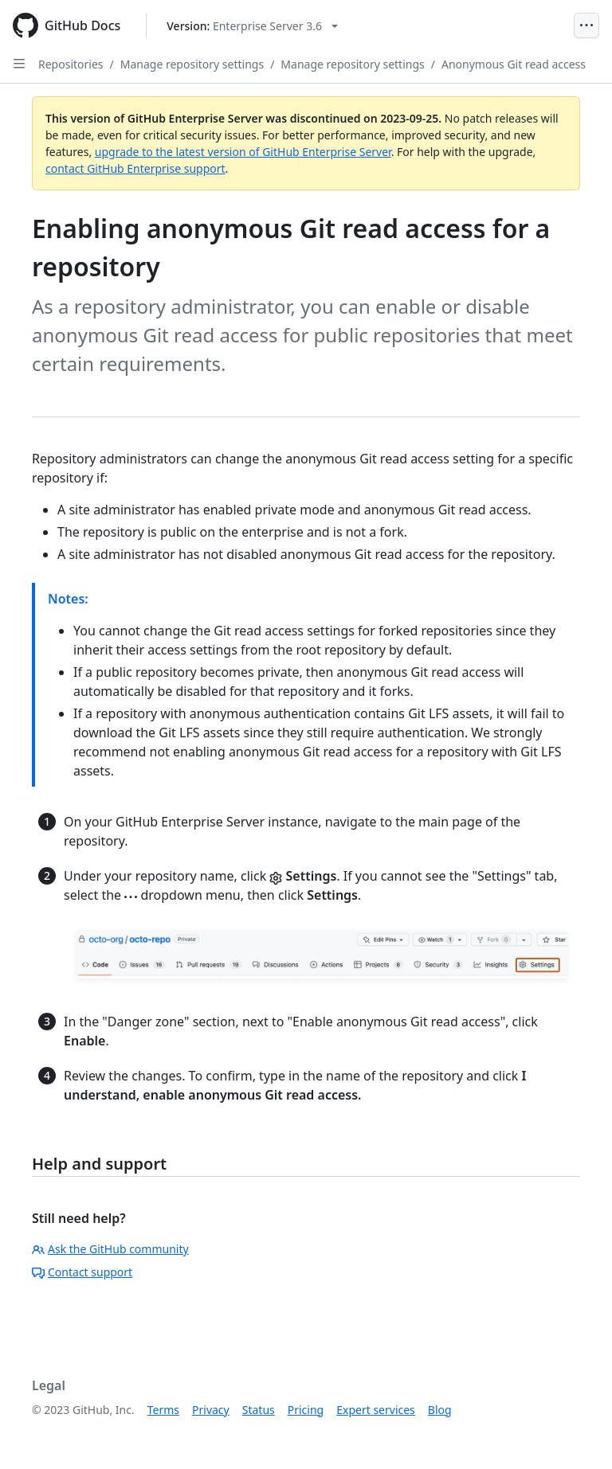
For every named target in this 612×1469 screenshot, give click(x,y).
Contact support (82, 1272)
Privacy (211, 1409)
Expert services (375, 1409)
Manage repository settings (192, 64)
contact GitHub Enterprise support (135, 168)
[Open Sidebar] (19, 63)
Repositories (71, 64)
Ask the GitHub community (110, 1248)
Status (258, 1409)
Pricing (306, 1409)
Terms (163, 1409)
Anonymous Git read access (513, 64)
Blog (440, 1409)
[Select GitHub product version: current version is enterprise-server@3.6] (252, 26)
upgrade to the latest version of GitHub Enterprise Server (243, 151)
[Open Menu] (586, 25)
